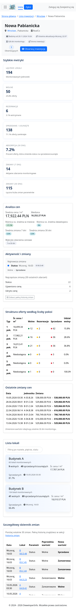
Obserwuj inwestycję (33, 48)
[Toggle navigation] (5, 7)
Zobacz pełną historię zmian (20, 297)
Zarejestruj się (67, 7)
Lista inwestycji (26, 16)
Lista (20, 7)
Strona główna (9, 16)
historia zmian (12, 535)
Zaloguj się (54, 7)
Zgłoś (28, 7)
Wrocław (41, 16)
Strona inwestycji (36, 41)
